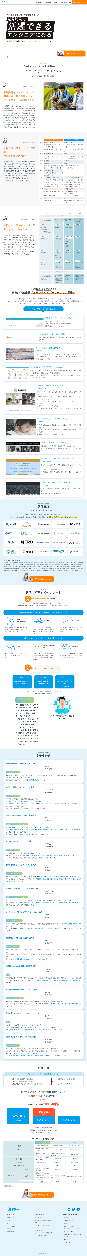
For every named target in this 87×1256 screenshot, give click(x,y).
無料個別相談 (10, 1231)
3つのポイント (39, 2)
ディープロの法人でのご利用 (71, 1229)
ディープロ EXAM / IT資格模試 (43, 1233)
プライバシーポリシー (70, 1231)
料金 (70, 2)
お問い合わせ (67, 1242)
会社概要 (66, 1217)
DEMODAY (10, 1229)
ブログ (8, 1220)
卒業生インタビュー (12, 1217)
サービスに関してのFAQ (41, 1235)
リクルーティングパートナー (71, 1226)
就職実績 (48, 2)
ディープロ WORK (12, 1226)
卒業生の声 (64, 2)
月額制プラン (38, 1230)
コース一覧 (38, 1217)
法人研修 (66, 1223)
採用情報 (66, 1239)
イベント (9, 1223)
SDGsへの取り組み (69, 1220)
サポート (56, 2)
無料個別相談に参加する (79, 2)
